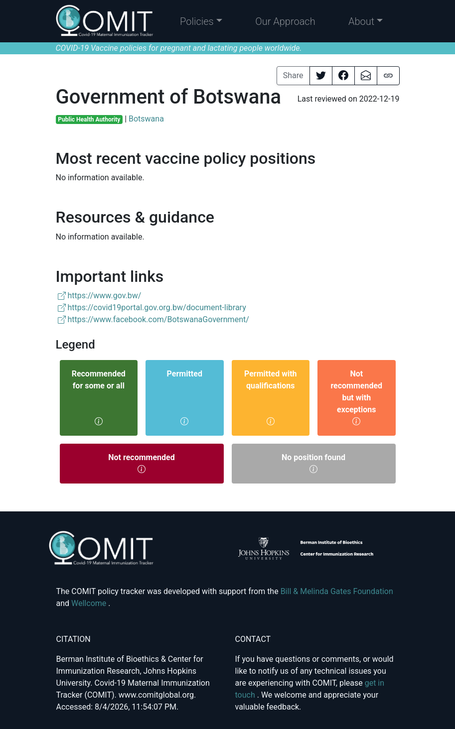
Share (293, 75)
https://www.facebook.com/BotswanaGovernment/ (153, 319)
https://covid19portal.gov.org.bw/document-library (152, 307)
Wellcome (89, 603)
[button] (201, 21)
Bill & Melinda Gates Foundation (337, 591)
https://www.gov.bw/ (100, 295)
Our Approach (285, 21)
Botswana (146, 118)
